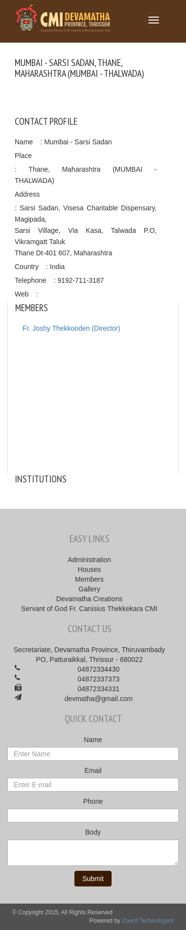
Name (24, 142)
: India (55, 267)
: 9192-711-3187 (79, 280)
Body (93, 832)
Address (27, 194)
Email (92, 770)
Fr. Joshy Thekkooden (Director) (71, 328)
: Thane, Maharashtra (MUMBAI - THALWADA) (86, 174)
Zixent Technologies (148, 920)
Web (22, 294)
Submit (93, 879)
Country (27, 267)
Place (23, 155)
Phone (93, 801)
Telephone (30, 280)
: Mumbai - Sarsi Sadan (76, 142)
